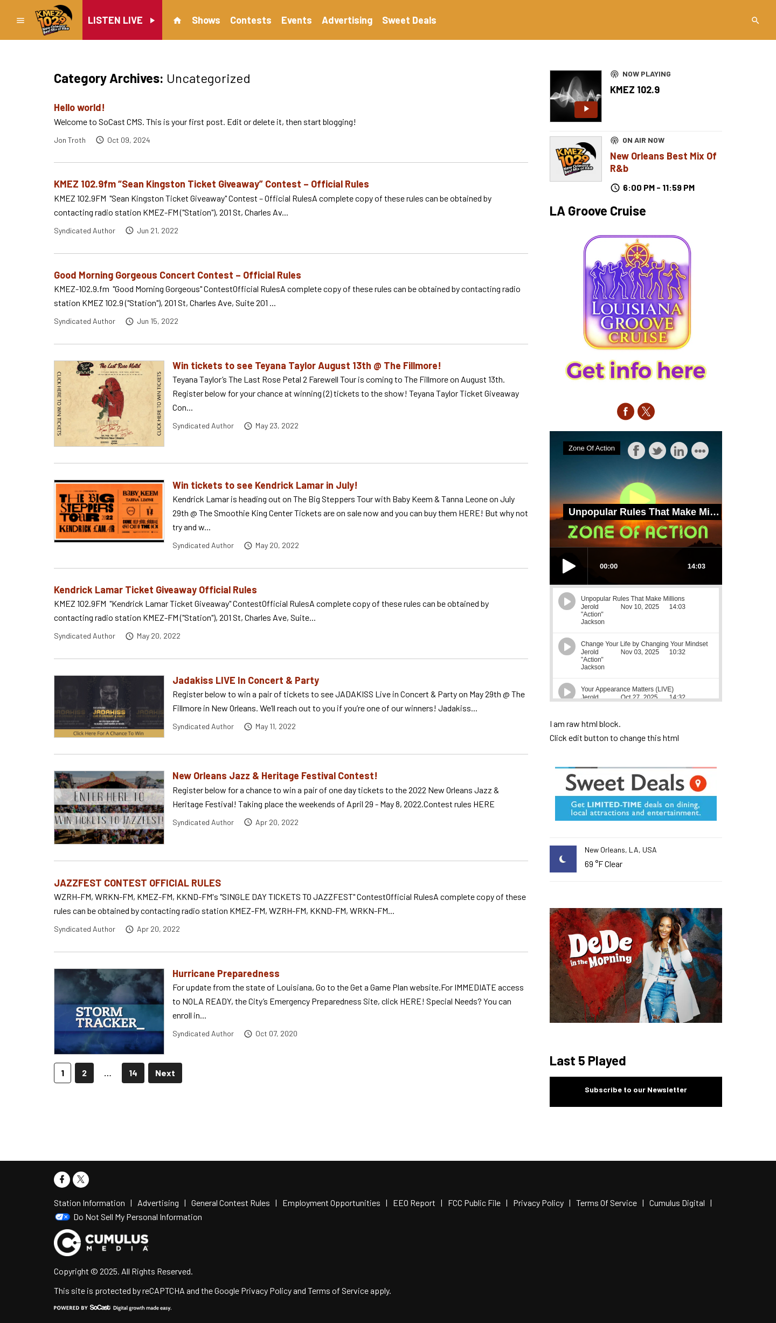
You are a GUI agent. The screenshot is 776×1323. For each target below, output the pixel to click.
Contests (251, 20)
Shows (206, 20)
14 (133, 1073)
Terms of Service (338, 1290)
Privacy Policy (266, 1290)
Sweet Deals (409, 20)
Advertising (347, 20)
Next (165, 1073)
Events (296, 20)
